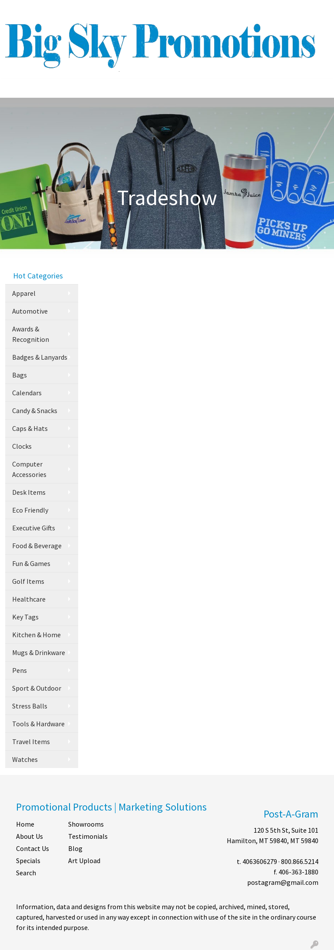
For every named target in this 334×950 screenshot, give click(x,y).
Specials (28, 860)
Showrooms (86, 824)
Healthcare (29, 599)
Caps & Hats (30, 428)
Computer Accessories (29, 469)
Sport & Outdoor (36, 688)
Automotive (30, 311)
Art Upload (84, 860)
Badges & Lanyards (39, 357)
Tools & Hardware (38, 723)
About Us (29, 836)
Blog (75, 848)
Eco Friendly (30, 510)
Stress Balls (29, 706)
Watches (25, 759)
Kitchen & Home (36, 634)
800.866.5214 (299, 861)
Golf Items (28, 581)
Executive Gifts (33, 527)
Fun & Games (31, 563)
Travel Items (31, 741)
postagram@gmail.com (282, 882)
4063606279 (259, 861)
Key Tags (25, 616)
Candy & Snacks (34, 410)
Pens (19, 670)
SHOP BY (124, 9)
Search (216, 9)
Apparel (24, 293)
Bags (19, 375)
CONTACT (90, 9)
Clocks (22, 446)
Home (25, 824)
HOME (17, 9)
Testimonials (88, 836)
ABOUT (44, 9)
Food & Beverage (37, 545)
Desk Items (29, 492)
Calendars (27, 392)
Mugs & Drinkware (38, 652)
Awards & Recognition (30, 334)
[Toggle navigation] (13, 88)
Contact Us (32, 848)
